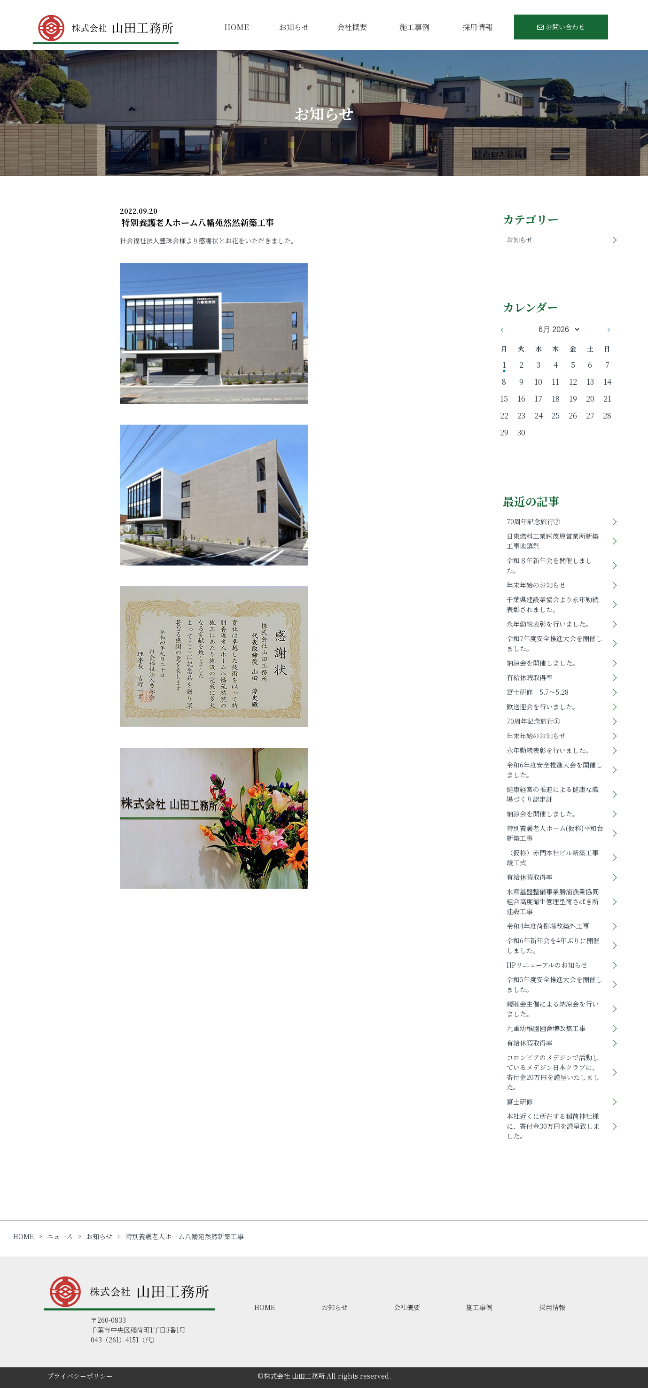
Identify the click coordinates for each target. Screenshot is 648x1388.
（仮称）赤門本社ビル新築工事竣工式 (553, 857)
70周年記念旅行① (533, 721)
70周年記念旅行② (533, 521)
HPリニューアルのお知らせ (547, 964)
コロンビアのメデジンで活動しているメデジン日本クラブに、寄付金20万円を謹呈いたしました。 (553, 1072)
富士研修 (520, 1101)
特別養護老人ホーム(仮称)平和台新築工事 (555, 833)
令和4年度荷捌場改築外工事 (548, 926)
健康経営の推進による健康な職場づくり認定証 (553, 794)
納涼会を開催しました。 (543, 662)
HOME (236, 27)
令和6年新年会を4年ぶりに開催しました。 (553, 945)
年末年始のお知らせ (536, 584)
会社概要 (352, 27)
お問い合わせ (561, 26)
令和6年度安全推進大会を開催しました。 (554, 769)
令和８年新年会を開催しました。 (549, 565)
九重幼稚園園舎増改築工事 (546, 1028)
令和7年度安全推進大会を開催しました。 (554, 643)
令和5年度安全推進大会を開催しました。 (554, 984)
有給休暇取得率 (530, 677)
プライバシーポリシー (80, 1375)
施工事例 (414, 27)
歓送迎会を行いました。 (543, 706)
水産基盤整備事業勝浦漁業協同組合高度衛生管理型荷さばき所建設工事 (553, 901)
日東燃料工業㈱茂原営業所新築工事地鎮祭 (553, 541)
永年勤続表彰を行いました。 (549, 623)
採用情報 (477, 27)
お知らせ (294, 27)
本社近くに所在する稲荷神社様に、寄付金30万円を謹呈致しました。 (553, 1125)
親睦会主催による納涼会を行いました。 (553, 1008)
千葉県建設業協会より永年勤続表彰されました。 (553, 604)
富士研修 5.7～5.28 (538, 692)
